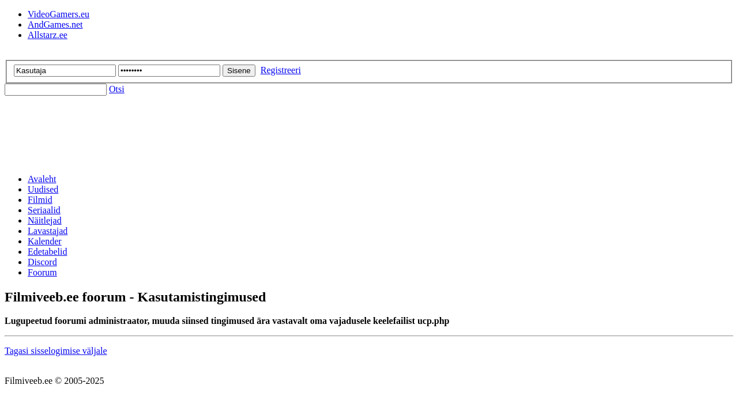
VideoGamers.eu (58, 14)
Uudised (43, 189)
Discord (42, 262)
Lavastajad (47, 231)
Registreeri (281, 70)
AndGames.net (55, 24)
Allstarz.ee (47, 35)
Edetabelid (47, 251)
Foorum (42, 272)
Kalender (45, 241)
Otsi (117, 89)
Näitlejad (45, 220)
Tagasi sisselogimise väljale (56, 351)
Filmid (40, 200)
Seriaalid (44, 210)
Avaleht (42, 179)
